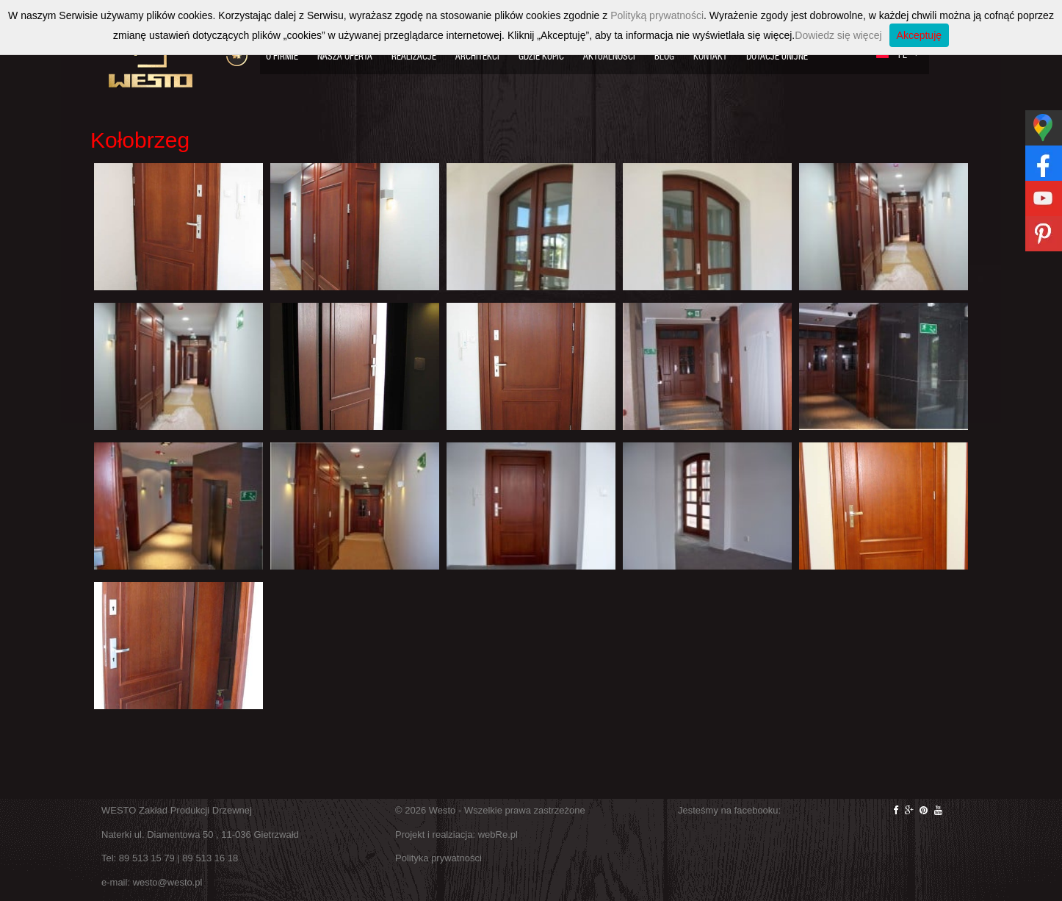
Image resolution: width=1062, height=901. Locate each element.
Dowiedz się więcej (838, 35)
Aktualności (609, 56)
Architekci (477, 56)
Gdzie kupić (541, 56)
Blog (664, 56)
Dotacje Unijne (777, 56)
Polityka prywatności (438, 858)
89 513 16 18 (210, 858)
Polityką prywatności (657, 15)
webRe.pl (498, 834)
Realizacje (413, 56)
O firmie (282, 56)
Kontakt (710, 56)
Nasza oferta (344, 56)
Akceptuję (919, 35)
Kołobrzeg (139, 140)
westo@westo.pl (168, 882)
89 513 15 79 (147, 858)
